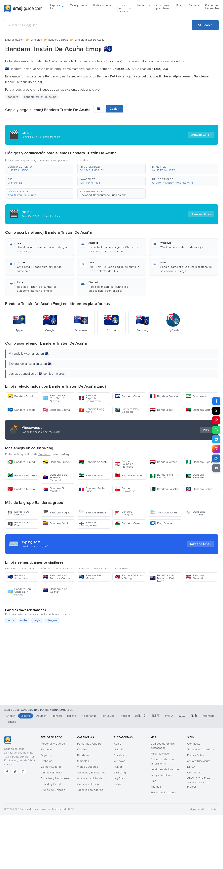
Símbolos (46, 761)
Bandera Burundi (21, 462)
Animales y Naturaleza (55, 778)
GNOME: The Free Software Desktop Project (198, 782)
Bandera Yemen (163, 462)
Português (107, 715)
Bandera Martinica (201, 410)
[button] (39, 169)
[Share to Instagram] (216, 449)
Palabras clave (160, 753)
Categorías (78, 5)
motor (24, 620)
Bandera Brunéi (20, 396)
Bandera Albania (128, 475)
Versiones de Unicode (165, 769)
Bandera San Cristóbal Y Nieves (54, 398)
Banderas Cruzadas (195, 513)
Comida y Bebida (51, 784)
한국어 (169, 715)
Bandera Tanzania (22, 475)
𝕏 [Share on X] (216, 411)
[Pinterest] (23, 771)
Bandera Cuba (127, 396)
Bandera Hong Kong (91, 410)
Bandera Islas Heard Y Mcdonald (55, 477)
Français (57, 715)
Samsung (120, 772)
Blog (179, 5)
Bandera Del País (58, 39)
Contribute (194, 743)
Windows (119, 761)
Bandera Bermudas (196, 577)
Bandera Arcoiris (57, 523)
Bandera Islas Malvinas (91, 577)
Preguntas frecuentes (212, 7)
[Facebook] (7, 771)
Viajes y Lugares (51, 766)
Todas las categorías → (91, 790)
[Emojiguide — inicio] (7, 740)
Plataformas (102, 5)
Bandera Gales (127, 523)
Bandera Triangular (124, 513)
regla (37, 620)
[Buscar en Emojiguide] (98, 25)
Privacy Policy (195, 755)
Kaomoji (193, 5)
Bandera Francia (164, 396)
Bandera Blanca (92, 512)
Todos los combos (124, 8)
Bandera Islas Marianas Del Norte (162, 578)
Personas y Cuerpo (53, 743)
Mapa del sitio (197, 809)
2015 (40, 82)
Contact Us (194, 772)
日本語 (155, 715)
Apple (117, 743)
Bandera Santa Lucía (92, 490)
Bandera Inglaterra (88, 524)
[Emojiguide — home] (23, 9)
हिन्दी (194, 715)
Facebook (120, 755)
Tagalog (11, 721)
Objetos (46, 755)
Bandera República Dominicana (90, 398)
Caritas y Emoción (52, 772)
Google (119, 749)
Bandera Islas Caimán (55, 590)
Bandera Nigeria (199, 462)
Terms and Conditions (200, 749)
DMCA (191, 766)
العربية (182, 715)
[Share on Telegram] (216, 439)
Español (25, 715)
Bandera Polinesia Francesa (124, 463)
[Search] (205, 25)
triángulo (51, 620)
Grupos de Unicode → (54, 790)
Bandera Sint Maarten (54, 490)
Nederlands (89, 715)
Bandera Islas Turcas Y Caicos (56, 577)
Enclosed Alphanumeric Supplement (103, 195)
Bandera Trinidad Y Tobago (129, 577)
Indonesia (208, 715)
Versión (143, 5)
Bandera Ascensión (17, 577)
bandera (13, 97)
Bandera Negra (56, 512)
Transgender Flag (164, 512)
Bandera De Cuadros (18, 513)
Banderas (36, 39)
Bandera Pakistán (164, 489)
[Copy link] (216, 458)
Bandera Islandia (21, 410)
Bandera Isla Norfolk (161, 476)
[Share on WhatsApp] (216, 430)
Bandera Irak (161, 410)
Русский (125, 715)
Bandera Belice (199, 489)
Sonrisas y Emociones (91, 772)
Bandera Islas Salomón (127, 410)
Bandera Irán (197, 396)
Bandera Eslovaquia (125, 490)
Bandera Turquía (21, 489)
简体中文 (140, 715)
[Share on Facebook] (216, 401)
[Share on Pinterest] (216, 420)
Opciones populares (163, 7)
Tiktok (117, 784)
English (10, 715)
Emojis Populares (161, 775)
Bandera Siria (91, 475)
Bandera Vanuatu (93, 462)
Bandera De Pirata (18, 524)
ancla (11, 620)
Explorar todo (56, 7)
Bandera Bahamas (195, 476)
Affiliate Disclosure (198, 761)
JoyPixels (120, 778)
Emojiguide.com (14, 39)
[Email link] (216, 468)
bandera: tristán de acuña (40, 97)
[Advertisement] (109, 681)
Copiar (114, 108)
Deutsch (41, 715)
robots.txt (214, 809)
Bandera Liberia (56, 410)
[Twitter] (15, 771)
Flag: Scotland (162, 523)
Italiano (71, 715)
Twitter (118, 766)
